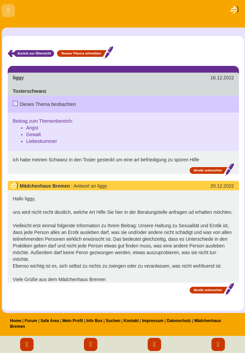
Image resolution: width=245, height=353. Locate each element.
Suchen (113, 320)
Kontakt (131, 320)
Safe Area (50, 320)
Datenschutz (179, 320)
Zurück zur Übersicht (31, 52)
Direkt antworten (212, 169)
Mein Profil (72, 320)
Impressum (152, 320)
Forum (30, 320)
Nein (15, 103)
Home (15, 320)
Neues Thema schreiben (85, 52)
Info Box (94, 320)
